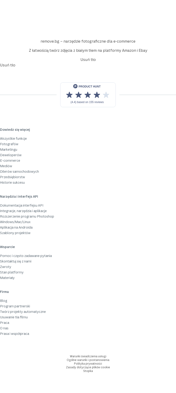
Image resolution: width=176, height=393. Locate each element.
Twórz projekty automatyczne (23, 311)
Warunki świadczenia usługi (88, 356)
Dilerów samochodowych (19, 171)
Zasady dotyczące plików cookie (88, 367)
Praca (4, 322)
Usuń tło (88, 59)
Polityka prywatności (88, 364)
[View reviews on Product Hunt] (88, 94)
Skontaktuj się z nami (15, 261)
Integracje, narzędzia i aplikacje (23, 211)
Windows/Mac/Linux (15, 222)
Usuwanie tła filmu (14, 317)
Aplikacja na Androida (16, 227)
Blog (3, 300)
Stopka (88, 371)
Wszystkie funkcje (13, 138)
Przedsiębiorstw (12, 177)
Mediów (6, 166)
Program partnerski (15, 306)
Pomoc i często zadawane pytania (26, 256)
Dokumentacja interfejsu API (21, 205)
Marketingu (8, 149)
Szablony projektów (15, 233)
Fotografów (9, 144)
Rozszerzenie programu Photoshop (27, 216)
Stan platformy (12, 272)
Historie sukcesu (12, 182)
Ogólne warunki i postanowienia (88, 360)
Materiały (7, 278)
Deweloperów (11, 155)
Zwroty (5, 267)
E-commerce (10, 160)
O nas (4, 328)
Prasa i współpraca (14, 333)
